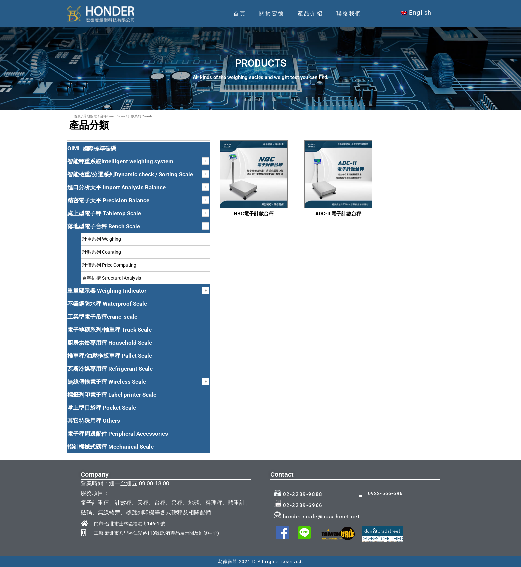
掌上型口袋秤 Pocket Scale (101, 407)
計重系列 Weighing (101, 239)
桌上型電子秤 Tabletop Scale (104, 213)
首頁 (239, 13)
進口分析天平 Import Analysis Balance (116, 187)
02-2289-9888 (298, 494)
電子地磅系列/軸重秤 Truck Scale (109, 329)
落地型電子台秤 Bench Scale (104, 116)
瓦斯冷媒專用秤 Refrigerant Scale (110, 368)
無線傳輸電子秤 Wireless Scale (106, 381)
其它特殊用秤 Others (93, 420)
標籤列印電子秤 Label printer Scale (111, 394)
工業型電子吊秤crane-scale (102, 316)
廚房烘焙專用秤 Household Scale (109, 342)
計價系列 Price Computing (109, 265)
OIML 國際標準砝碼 (91, 148)
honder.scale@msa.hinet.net (317, 517)
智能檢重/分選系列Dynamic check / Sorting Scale (130, 174)
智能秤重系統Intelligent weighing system (120, 161)
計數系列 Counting (101, 252)
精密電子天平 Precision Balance (108, 200)
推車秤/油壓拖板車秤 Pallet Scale (109, 355)
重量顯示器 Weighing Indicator (106, 290)
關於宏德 (271, 13)
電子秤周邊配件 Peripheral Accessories (117, 433)
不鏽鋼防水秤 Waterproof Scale (107, 303)
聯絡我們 (349, 13)
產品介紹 (310, 13)
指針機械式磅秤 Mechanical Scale (110, 446)
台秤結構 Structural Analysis (111, 278)
